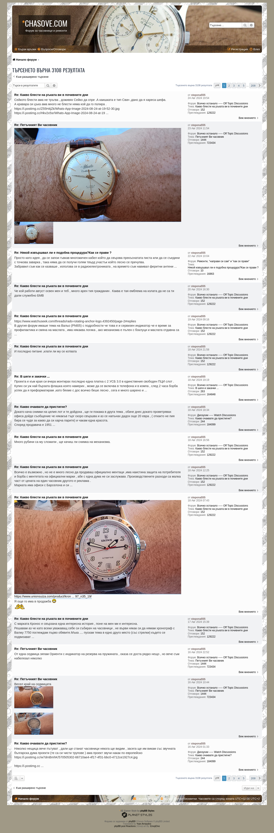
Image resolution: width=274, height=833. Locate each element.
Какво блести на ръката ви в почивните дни (221, 106)
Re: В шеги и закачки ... (32, 376)
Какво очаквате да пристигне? (213, 418)
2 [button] (229, 85)
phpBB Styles (147, 811)
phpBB (132, 821)
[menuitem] (51, 49)
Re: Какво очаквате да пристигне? (40, 406)
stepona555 (198, 95)
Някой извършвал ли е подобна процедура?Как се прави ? (223, 267)
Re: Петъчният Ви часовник (35, 125)
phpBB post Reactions (125, 826)
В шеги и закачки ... (207, 388)
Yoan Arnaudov (144, 824)
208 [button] (253, 85)
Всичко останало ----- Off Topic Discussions (222, 103)
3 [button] (234, 85)
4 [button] (239, 85)
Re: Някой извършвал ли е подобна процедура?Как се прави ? (62, 252)
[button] (217, 85)
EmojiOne (155, 826)
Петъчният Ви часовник (209, 136)
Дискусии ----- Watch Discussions (216, 415)
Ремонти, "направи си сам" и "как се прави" (223, 261)
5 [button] (243, 85)
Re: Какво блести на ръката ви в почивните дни (51, 95)
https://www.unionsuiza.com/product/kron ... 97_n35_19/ (53, 596)
